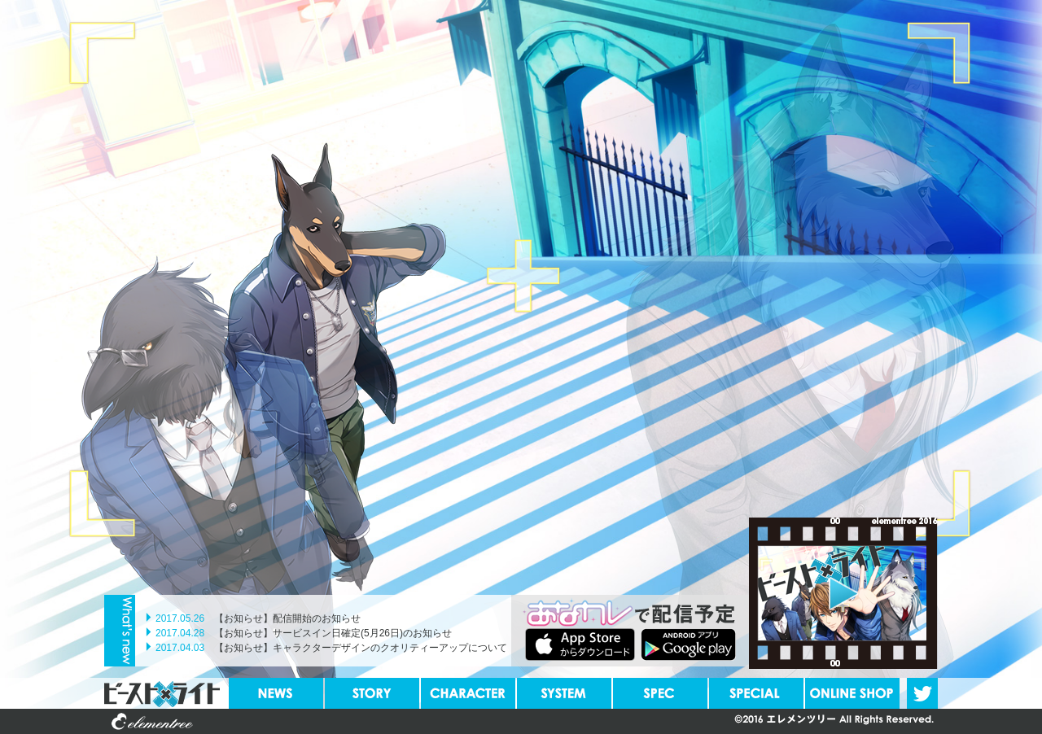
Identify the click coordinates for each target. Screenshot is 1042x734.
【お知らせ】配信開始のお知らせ (287, 618)
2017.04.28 (179, 633)
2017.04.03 (179, 647)
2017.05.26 (179, 618)
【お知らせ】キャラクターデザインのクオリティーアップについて (360, 647)
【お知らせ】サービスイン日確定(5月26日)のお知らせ (333, 633)
